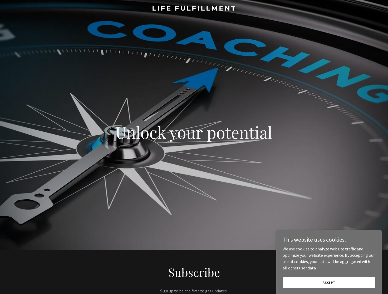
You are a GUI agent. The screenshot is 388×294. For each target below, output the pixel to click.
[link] (194, 9)
